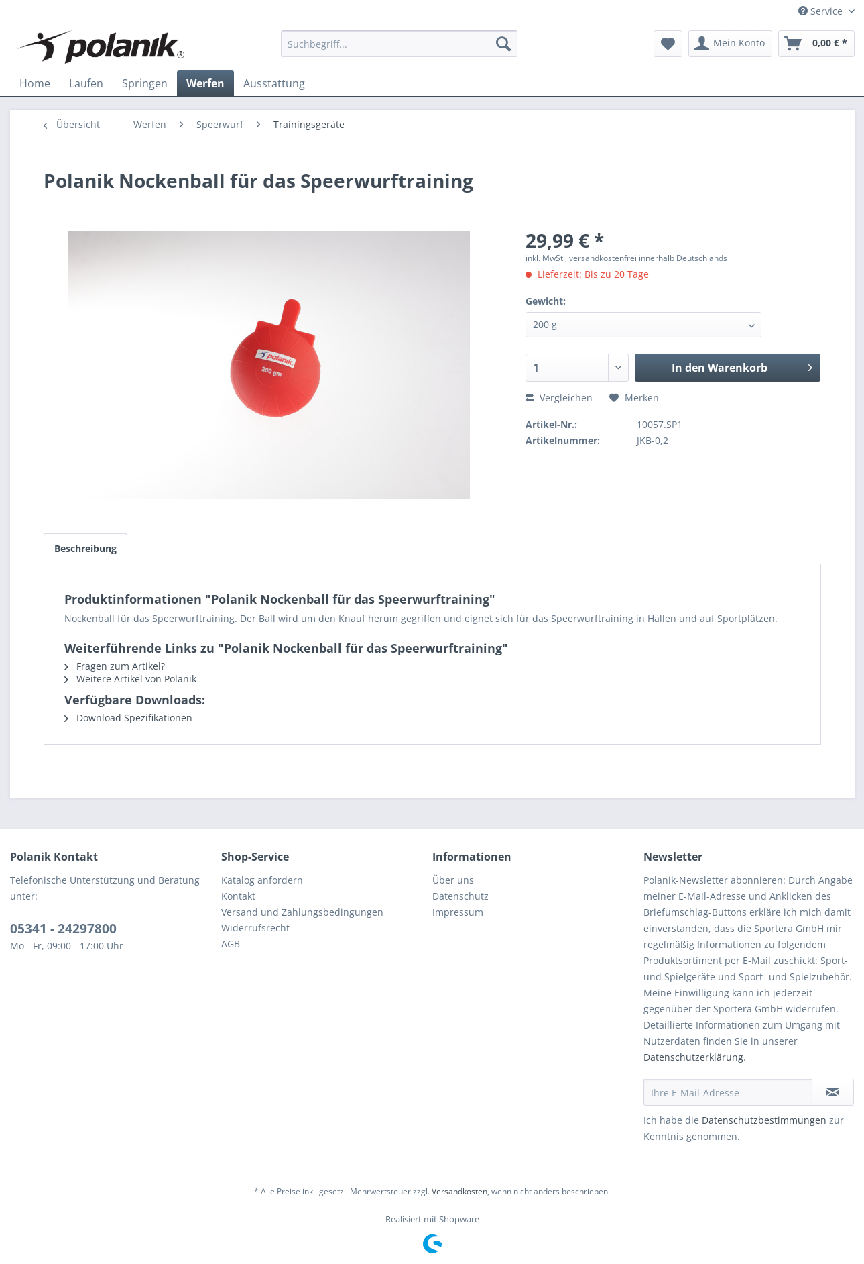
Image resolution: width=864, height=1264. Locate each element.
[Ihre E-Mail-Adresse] (727, 1092)
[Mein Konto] (730, 43)
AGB (230, 943)
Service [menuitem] (821, 11)
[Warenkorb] (816, 43)
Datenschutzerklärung (693, 1057)
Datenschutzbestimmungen (764, 1120)
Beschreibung (85, 548)
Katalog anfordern (262, 880)
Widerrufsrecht (255, 927)
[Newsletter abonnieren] (833, 1092)
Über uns (453, 880)
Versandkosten (459, 1191)
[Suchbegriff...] (399, 43)
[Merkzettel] (668, 43)
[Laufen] (86, 83)
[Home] (35, 83)
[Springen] (145, 83)
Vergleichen (559, 397)
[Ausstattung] (274, 83)
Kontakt (238, 896)
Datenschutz (460, 896)
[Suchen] (503, 43)
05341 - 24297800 (63, 928)
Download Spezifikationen (128, 717)
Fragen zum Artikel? (114, 666)
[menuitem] (399, 43)
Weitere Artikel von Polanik (130, 678)
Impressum (457, 912)
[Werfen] (205, 83)
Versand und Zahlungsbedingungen (302, 912)
